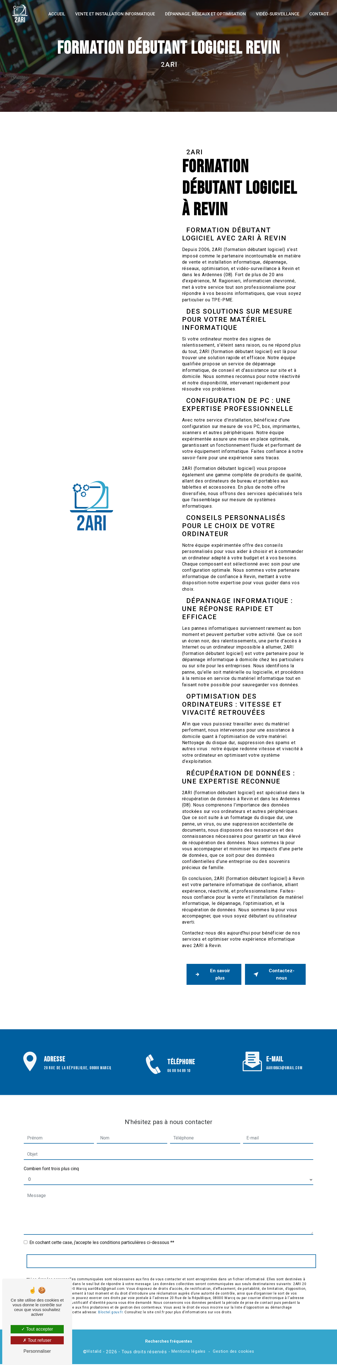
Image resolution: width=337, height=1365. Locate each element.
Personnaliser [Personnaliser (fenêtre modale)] (37, 1351)
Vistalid (94, 1352)
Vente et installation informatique (114, 13)
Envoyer (171, 1247)
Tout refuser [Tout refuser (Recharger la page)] (37, 1340)
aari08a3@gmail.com (284, 1053)
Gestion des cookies (233, 1352)
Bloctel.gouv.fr (110, 1298)
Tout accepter (37, 1329)
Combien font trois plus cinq (51, 1154)
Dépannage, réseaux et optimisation (204, 13)
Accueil (55, 13)
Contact (317, 13)
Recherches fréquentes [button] (168, 1342)
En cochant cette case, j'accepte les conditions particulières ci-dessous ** (101, 1228)
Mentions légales (188, 1352)
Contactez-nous (273, 974)
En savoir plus (212, 974)
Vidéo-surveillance (276, 13)
